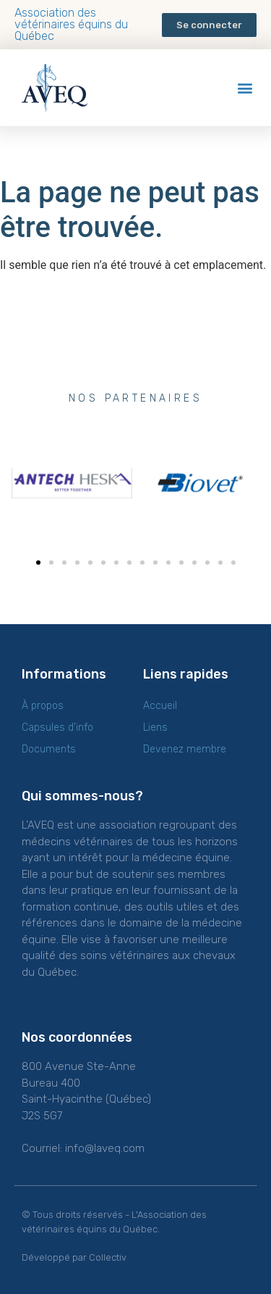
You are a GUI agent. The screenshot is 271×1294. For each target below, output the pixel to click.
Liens (155, 727)
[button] (209, 25)
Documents (49, 749)
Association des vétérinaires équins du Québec (71, 24)
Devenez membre (184, 749)
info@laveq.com (105, 1148)
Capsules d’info (57, 727)
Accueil (160, 706)
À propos (43, 706)
